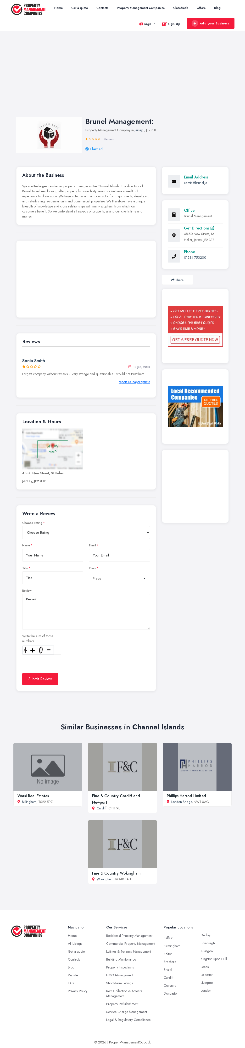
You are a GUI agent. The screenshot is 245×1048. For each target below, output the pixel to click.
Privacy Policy (77, 991)
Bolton (168, 953)
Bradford (170, 961)
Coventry (170, 985)
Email (92, 545)
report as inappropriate (134, 381)
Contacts (102, 8)
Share (177, 280)
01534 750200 (195, 257)
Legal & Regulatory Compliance (128, 1019)
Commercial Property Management (130, 943)
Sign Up (171, 24)
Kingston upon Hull (214, 958)
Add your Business (210, 23)
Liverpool (207, 982)
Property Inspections (120, 967)
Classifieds (180, 8)
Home (58, 8)
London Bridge (181, 801)
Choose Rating (32, 523)
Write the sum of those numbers (37, 638)
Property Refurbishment (122, 1004)
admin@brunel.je (195, 182)
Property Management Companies (141, 8)
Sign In (147, 24)
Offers (201, 8)
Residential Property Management (129, 935)
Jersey (138, 130)
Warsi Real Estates (33, 796)
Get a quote (79, 8)
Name (26, 545)
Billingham (29, 801)
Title (25, 568)
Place (92, 568)
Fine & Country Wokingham (116, 873)
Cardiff (101, 808)
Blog (217, 8)
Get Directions (199, 228)
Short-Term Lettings (119, 983)
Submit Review (40, 679)
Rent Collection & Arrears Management (124, 993)
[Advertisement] (122, 78)
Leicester (207, 974)
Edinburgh (208, 943)
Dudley (206, 935)
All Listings (75, 943)
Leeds (205, 966)
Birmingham (172, 946)
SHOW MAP (53, 449)
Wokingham (105, 879)
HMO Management (119, 975)
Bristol (168, 969)
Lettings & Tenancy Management (128, 951)
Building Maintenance (121, 959)
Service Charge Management (126, 1011)
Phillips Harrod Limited (186, 796)
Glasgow (207, 951)
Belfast (168, 938)
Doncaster (171, 993)
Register (73, 975)
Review (27, 591)
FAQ (71, 983)
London (206, 990)
